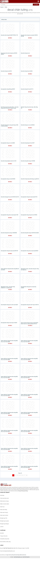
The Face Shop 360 (12, 554)
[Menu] (38, 1)
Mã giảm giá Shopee (4, 523)
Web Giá (21, 554)
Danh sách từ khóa (4, 515)
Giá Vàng (17, 554)
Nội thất (2, 533)
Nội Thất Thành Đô (26, 557)
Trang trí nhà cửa (3, 536)
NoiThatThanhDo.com (18, 557)
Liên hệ (1, 526)
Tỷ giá (7, 554)
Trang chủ (1, 7)
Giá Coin (24, 554)
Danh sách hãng (3, 509)
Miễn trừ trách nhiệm (4, 503)
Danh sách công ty (4, 512)
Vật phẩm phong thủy (4, 538)
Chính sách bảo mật (4, 498)
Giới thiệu (2, 495)
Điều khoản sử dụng (4, 501)
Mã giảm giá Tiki (3, 518)
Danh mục (2, 506)
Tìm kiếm (36, 4)
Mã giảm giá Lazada (4, 521)
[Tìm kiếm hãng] (17, 5)
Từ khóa (6, 7)
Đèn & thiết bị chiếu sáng (5, 541)
